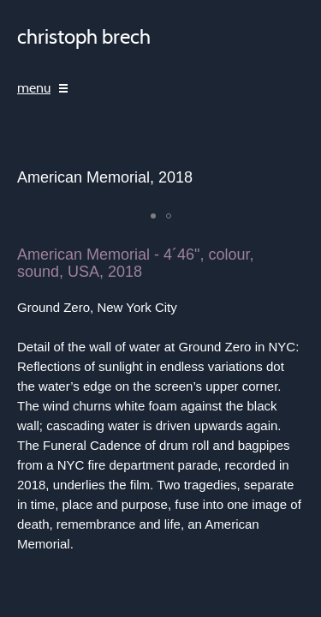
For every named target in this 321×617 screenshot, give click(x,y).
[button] (153, 216)
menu (34, 88)
